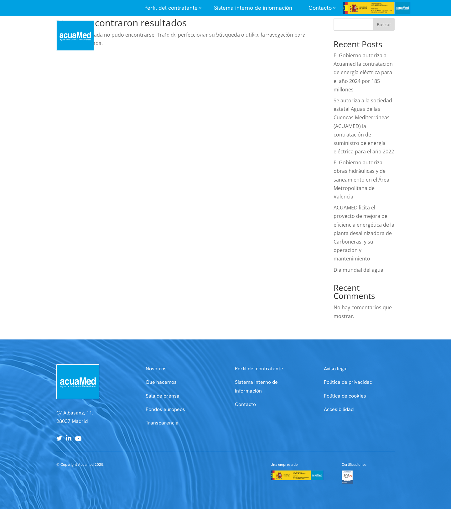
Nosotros (156, 368)
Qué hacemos (161, 382)
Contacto (245, 404)
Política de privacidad (348, 382)
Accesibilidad (339, 409)
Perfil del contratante (259, 368)
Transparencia (162, 422)
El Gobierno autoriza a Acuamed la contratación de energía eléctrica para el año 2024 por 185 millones (363, 72)
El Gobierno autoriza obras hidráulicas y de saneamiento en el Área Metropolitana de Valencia (361, 179)
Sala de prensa (162, 396)
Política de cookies (345, 396)
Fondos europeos (165, 409)
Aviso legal (336, 368)
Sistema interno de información (253, 7)
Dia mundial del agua (358, 269)
